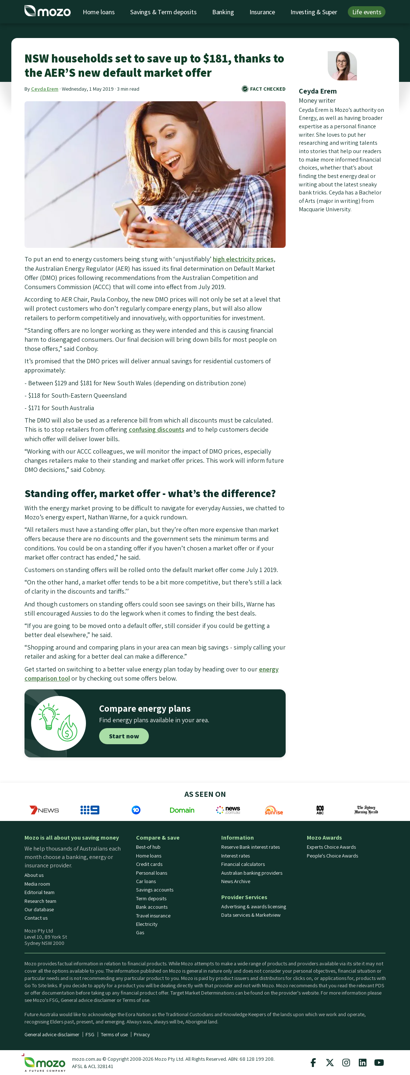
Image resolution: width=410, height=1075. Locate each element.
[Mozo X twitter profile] (329, 1062)
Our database (39, 909)
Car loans (146, 881)
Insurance (262, 12)
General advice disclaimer (52, 1034)
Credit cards (149, 864)
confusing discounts (156, 429)
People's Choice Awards (332, 855)
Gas (140, 932)
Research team (40, 901)
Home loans (99, 12)
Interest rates (235, 855)
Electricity (147, 924)
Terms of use (114, 1034)
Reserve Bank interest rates (250, 846)
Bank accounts (152, 906)
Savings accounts (154, 889)
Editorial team (39, 892)
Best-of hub (148, 846)
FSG (90, 1034)
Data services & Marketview (251, 914)
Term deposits (151, 898)
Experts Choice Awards (331, 846)
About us (34, 875)
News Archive (235, 881)
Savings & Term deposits (163, 12)
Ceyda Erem (45, 88)
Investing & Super (313, 12)
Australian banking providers (251, 872)
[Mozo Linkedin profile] (362, 1062)
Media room (37, 883)
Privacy (142, 1034)
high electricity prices (243, 259)
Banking (223, 12)
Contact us (36, 917)
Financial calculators (243, 864)
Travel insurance (153, 915)
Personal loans (151, 872)
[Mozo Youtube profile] (379, 1062)
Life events (366, 12)
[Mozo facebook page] (313, 1062)
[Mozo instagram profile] (346, 1062)
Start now (124, 736)
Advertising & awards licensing (253, 906)
